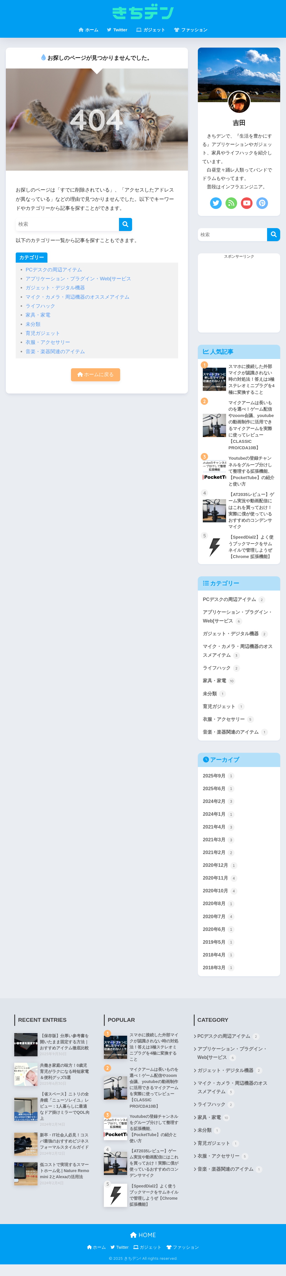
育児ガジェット (43, 333)
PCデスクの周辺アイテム (54, 269)
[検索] (125, 224)
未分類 (33, 324)
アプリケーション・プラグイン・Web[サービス (78, 278)
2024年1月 (219, 820)
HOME (143, 1246)
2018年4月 (219, 963)
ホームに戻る (95, 375)
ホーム (88, 29)
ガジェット (150, 29)
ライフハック (40, 306)
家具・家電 (38, 315)
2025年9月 (219, 781)
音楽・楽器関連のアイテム (55, 351)
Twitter (117, 29)
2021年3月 (219, 846)
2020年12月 (220, 872)
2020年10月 (220, 898)
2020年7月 (219, 924)
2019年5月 (219, 950)
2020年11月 (220, 885)
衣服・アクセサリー (48, 342)
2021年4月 (219, 833)
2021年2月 (219, 859)
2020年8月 (219, 911)
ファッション (190, 29)
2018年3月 (219, 976)
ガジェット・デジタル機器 (55, 287)
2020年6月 (219, 937)
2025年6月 (219, 794)
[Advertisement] (239, 296)
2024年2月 (219, 807)
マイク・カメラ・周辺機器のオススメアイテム (77, 297)
